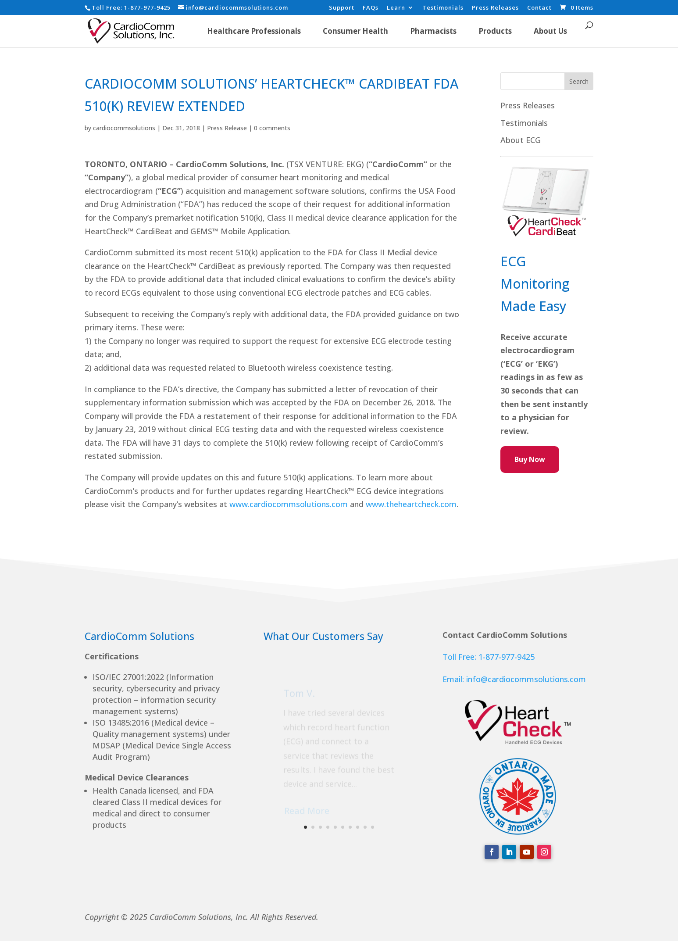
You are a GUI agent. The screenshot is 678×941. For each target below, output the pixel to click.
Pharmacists (433, 31)
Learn (396, 8)
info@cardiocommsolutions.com (526, 679)
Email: (454, 679)
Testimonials (443, 8)
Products (495, 31)
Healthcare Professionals (254, 31)
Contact (539, 8)
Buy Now (529, 459)
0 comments (272, 128)
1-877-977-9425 (147, 7)
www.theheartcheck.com (411, 504)
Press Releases (495, 8)
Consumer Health (355, 31)
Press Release (227, 128)
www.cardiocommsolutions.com (288, 504)
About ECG (520, 140)
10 (372, 827)
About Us (550, 31)
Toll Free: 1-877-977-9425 (488, 656)
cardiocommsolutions (124, 128)
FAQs (370, 8)
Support (341, 8)
